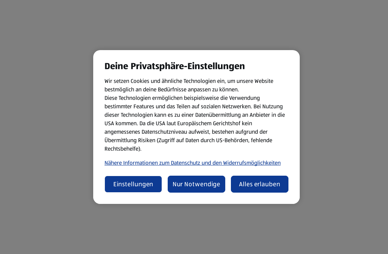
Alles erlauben (259, 184)
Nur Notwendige (197, 184)
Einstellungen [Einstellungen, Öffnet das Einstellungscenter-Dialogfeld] (133, 184)
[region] (196, 127)
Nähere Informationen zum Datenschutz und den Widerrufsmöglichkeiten (193, 163)
